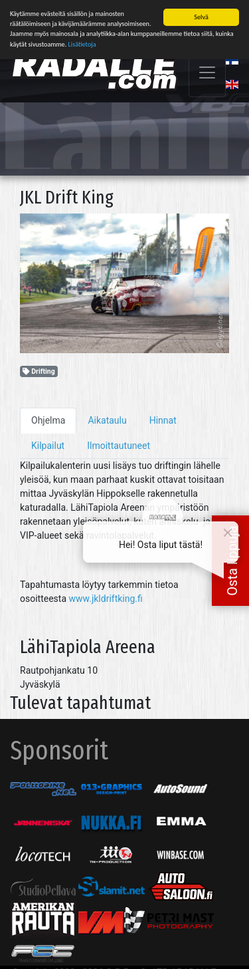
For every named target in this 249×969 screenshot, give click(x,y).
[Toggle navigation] (207, 71)
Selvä (201, 15)
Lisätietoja (82, 43)
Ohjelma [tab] (48, 419)
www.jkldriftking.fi (106, 597)
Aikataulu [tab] (107, 419)
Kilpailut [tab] (47, 444)
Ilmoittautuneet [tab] (118, 444)
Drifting (39, 370)
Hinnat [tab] (163, 419)
